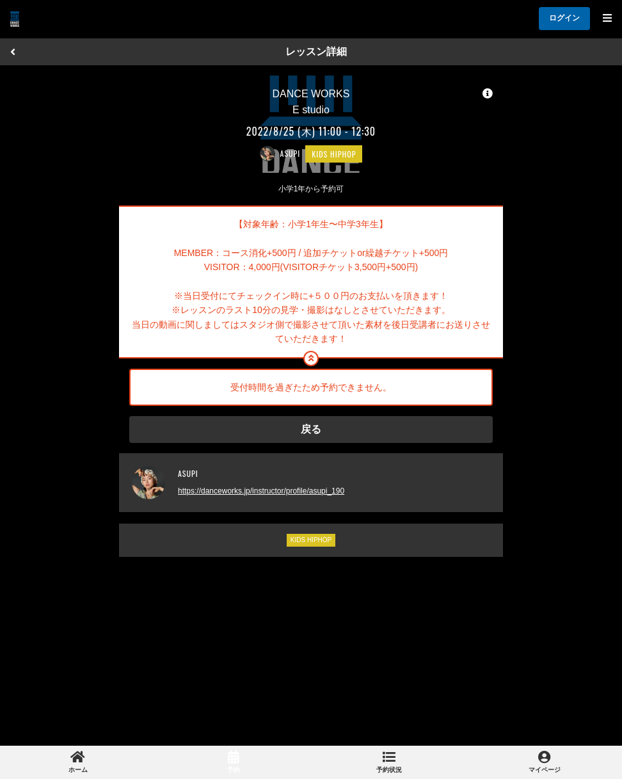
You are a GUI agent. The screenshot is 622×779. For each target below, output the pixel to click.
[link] (78, 762)
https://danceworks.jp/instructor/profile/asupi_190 (261, 490)
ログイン (564, 17)
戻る (311, 429)
